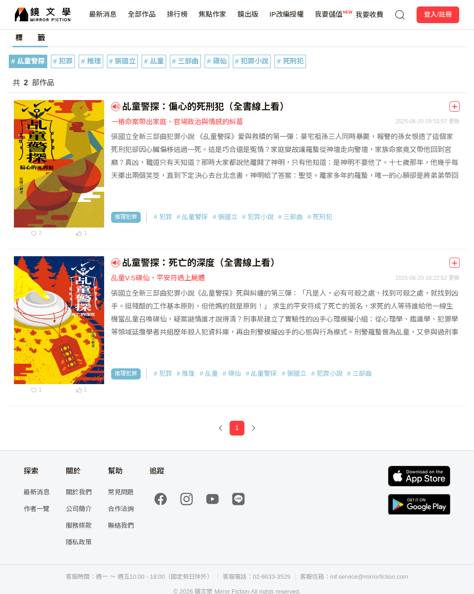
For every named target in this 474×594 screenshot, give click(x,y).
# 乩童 (154, 61)
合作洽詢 (121, 508)
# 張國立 (122, 61)
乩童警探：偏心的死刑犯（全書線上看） (205, 106)
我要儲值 (329, 19)
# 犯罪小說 (252, 61)
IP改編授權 (286, 19)
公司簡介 (79, 508)
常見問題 (121, 492)
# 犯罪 (63, 61)
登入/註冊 (438, 14)
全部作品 (142, 19)
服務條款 (79, 525)
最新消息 (103, 19)
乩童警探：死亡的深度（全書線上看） (201, 263)
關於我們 (79, 492)
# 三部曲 (185, 61)
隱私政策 (79, 542)
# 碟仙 (217, 61)
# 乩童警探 (28, 61)
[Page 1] (237, 428)
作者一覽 (37, 508)
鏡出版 (247, 19)
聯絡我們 (121, 525)
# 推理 (91, 61)
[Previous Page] (220, 428)
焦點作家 (212, 19)
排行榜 (177, 19)
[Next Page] (253, 428)
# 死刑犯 (290, 61)
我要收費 (369, 15)
